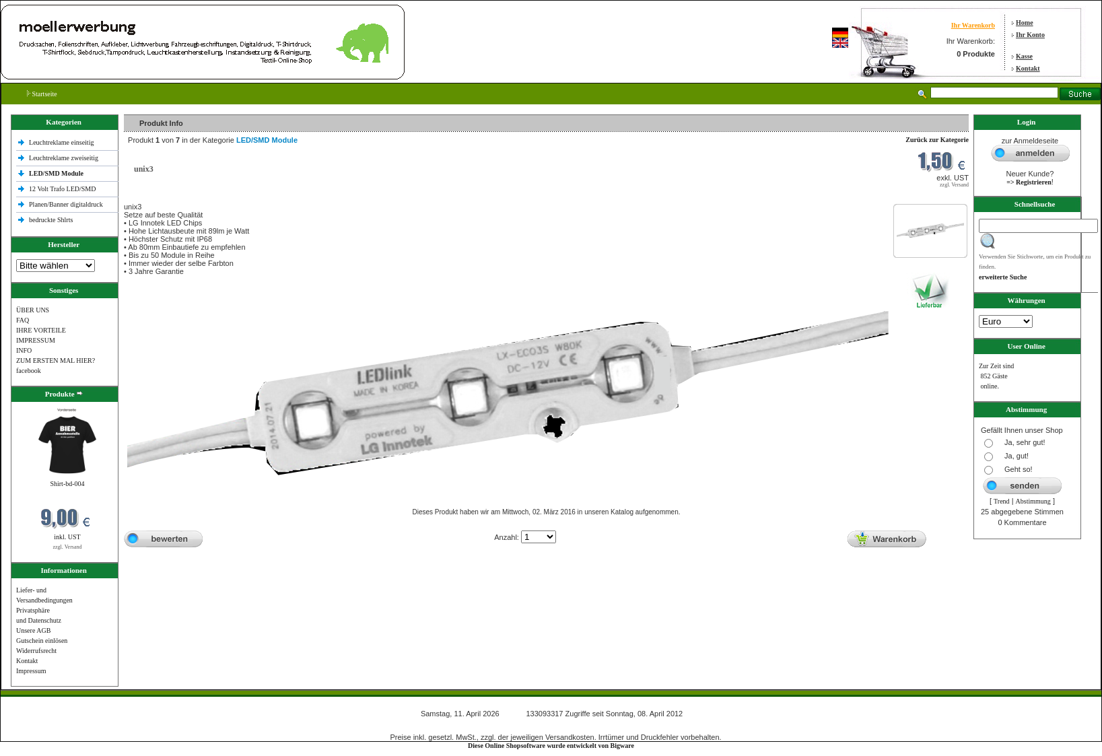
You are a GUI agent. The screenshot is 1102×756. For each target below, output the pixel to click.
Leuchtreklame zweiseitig (64, 158)
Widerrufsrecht (36, 650)
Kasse (1024, 56)
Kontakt (1028, 68)
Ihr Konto (1030, 34)
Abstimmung (1033, 501)
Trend (1002, 501)
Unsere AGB (33, 630)
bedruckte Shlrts (51, 220)
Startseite (42, 94)
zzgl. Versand (67, 547)
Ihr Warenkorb (973, 25)
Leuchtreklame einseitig (62, 142)
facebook (28, 370)
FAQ (22, 320)
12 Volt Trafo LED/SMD (62, 189)
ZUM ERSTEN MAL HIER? (55, 360)
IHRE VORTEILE (41, 330)
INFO (24, 350)
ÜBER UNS (32, 310)
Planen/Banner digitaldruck (66, 204)
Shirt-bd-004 (67, 483)
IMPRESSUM (35, 340)
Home (1024, 22)
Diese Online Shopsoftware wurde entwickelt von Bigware (551, 745)
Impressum (31, 671)
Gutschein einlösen (41, 640)
